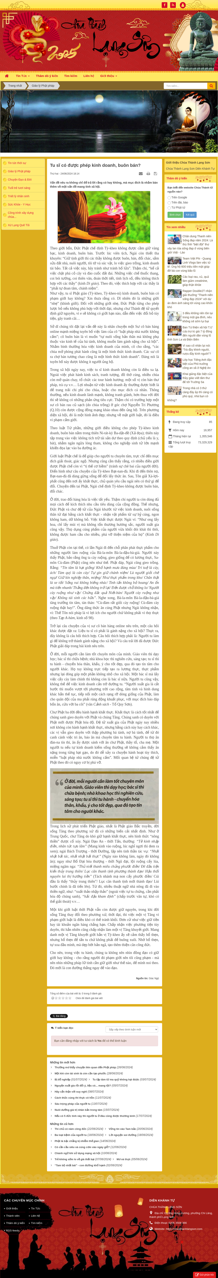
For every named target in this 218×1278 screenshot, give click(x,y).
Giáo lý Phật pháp (19, 171)
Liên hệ (35, 1215)
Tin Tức (35, 1208)
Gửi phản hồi (204, 1275)
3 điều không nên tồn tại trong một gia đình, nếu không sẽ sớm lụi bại (198, 317)
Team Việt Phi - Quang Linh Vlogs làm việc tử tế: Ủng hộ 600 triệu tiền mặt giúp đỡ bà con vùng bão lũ (189, 264)
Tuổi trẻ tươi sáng (19, 187)
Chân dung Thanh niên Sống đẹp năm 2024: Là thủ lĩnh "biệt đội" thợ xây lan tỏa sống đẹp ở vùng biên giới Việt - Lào (190, 244)
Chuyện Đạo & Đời (20, 179)
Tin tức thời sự (17, 163)
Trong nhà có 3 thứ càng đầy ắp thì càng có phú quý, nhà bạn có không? (190, 394)
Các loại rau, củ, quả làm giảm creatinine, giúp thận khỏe (196, 280)
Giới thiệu (12, 1208)
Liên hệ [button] (89, 76)
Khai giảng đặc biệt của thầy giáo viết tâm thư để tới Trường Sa (197, 378)
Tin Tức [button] (23, 77)
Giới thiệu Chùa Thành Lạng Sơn (188, 162)
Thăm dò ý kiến (15, 1223)
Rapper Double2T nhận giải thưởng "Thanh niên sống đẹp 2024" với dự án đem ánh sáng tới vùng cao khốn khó (190, 299)
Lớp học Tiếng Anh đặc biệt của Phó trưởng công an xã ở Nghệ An (197, 363)
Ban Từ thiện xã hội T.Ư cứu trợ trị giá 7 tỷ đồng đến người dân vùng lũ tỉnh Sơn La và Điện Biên (190, 333)
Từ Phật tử (176, 208)
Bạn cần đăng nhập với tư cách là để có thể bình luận (90, 1040)
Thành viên (13, 1215)
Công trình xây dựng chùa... (21, 214)
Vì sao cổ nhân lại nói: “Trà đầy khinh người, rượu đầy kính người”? (197, 349)
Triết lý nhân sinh (18, 196)
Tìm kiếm (36, 1223)
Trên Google (177, 197)
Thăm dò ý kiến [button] (47, 76)
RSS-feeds (12, 1230)
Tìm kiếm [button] (70, 76)
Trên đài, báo (178, 202)
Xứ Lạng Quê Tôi (18, 225)
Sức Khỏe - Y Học (19, 204)
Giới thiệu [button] (108, 77)
